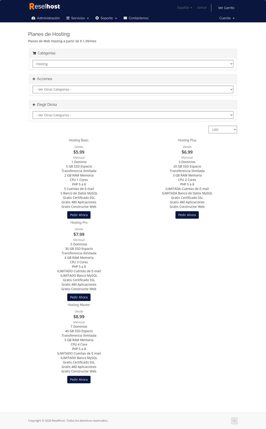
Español (184, 7)
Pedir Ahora (79, 215)
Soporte (106, 18)
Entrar (202, 7)
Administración (45, 18)
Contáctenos (136, 18)
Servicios (77, 18)
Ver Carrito (226, 8)
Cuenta (227, 18)
